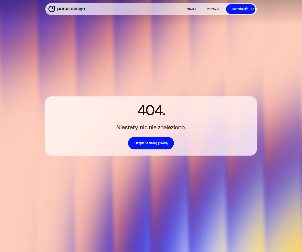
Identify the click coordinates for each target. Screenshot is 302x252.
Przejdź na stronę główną (151, 143)
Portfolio (213, 9)
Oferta (191, 9)
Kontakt (237, 9)
